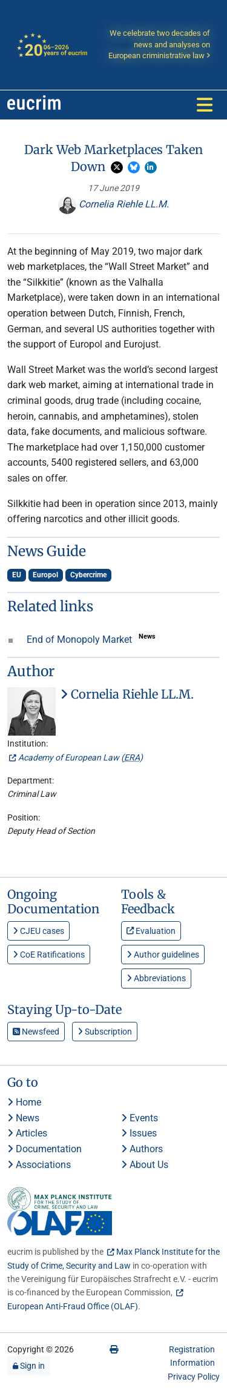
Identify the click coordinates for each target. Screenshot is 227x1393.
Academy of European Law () (80, 757)
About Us (144, 1164)
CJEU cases (38, 931)
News (23, 1118)
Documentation (44, 1149)
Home (24, 1102)
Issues (139, 1133)
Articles (27, 1133)
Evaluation (151, 931)
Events (139, 1118)
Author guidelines (163, 954)
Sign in (29, 1366)
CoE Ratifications (49, 954)
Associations (39, 1164)
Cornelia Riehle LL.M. (113, 204)
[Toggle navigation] (204, 104)
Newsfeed (36, 1031)
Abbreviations (156, 978)
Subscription (104, 1031)
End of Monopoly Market (80, 639)
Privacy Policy (194, 1376)
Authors (142, 1149)
